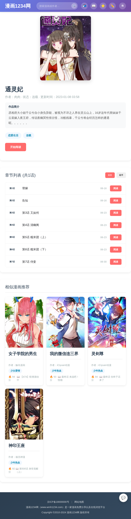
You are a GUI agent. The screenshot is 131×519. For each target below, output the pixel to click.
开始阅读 (15, 147)
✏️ (112, 6)
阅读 (115, 188)
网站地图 (79, 400)
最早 (121, 175)
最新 (110, 175)
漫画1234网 (18, 6)
